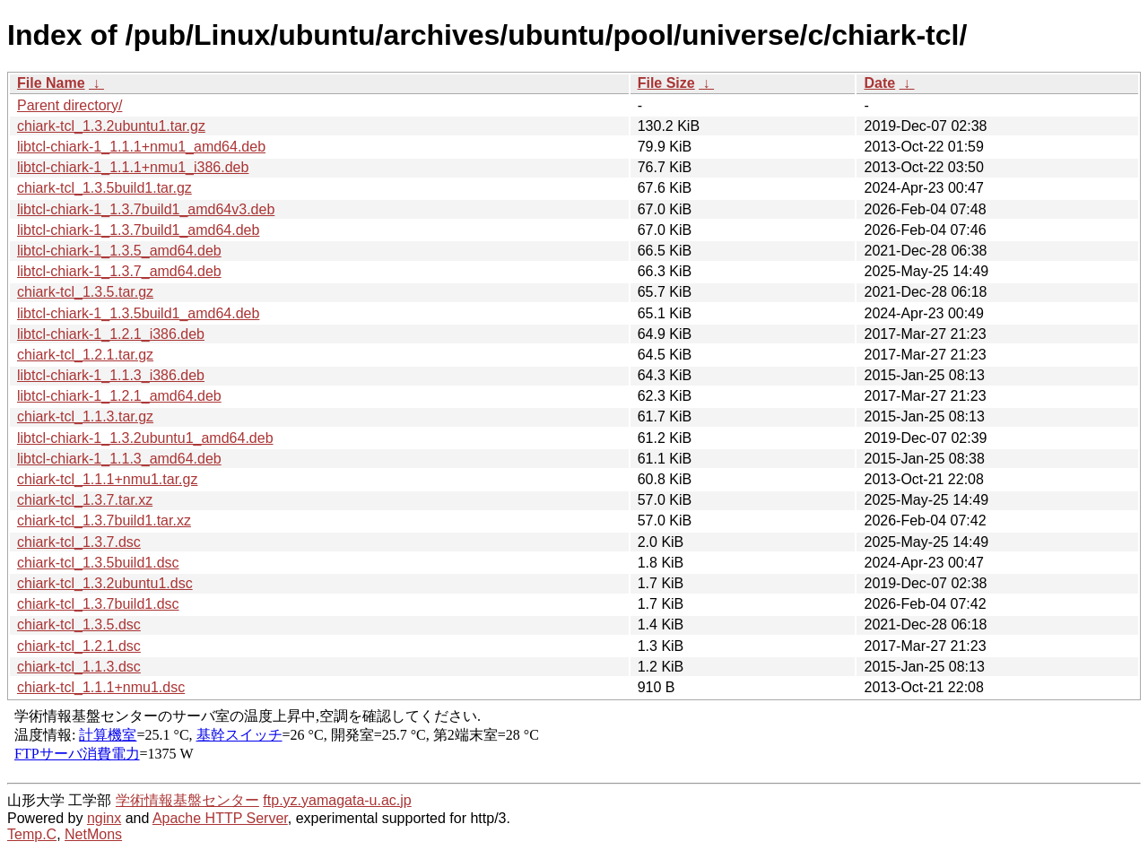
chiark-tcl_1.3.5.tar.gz (85, 291)
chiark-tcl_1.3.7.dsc (79, 542)
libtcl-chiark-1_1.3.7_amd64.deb (119, 271)
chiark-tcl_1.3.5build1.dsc (98, 562)
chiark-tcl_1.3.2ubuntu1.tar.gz (111, 126)
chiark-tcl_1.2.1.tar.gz (85, 354)
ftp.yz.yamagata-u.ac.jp (337, 800)
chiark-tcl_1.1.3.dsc (79, 666)
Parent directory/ (69, 105)
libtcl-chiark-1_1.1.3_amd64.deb (119, 458)
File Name (51, 83)
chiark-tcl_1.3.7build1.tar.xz (104, 520)
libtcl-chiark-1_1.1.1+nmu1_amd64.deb (141, 146)
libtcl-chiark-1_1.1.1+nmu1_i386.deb (132, 167)
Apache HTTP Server (220, 818)
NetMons (93, 834)
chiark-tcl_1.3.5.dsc (79, 624)
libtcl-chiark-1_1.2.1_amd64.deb (119, 395)
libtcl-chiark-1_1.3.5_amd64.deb (119, 250)
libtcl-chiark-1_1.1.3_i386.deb (110, 375)
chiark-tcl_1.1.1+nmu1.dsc (101, 687)
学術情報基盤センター (187, 800)
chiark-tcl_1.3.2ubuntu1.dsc (105, 583)
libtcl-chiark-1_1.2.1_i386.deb (110, 334)
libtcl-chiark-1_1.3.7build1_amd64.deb (138, 230)
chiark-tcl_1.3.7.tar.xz (84, 499)
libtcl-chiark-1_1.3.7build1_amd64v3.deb (145, 209)
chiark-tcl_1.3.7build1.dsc (98, 603)
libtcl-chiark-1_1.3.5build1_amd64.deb (138, 313)
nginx (104, 818)
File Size (666, 83)
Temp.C (32, 834)
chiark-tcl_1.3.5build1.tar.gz (104, 187)
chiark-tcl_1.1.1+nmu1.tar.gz (107, 479)
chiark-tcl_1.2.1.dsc (79, 646)
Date (879, 83)
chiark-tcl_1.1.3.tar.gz (85, 416)
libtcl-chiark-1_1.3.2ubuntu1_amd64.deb (145, 438)
